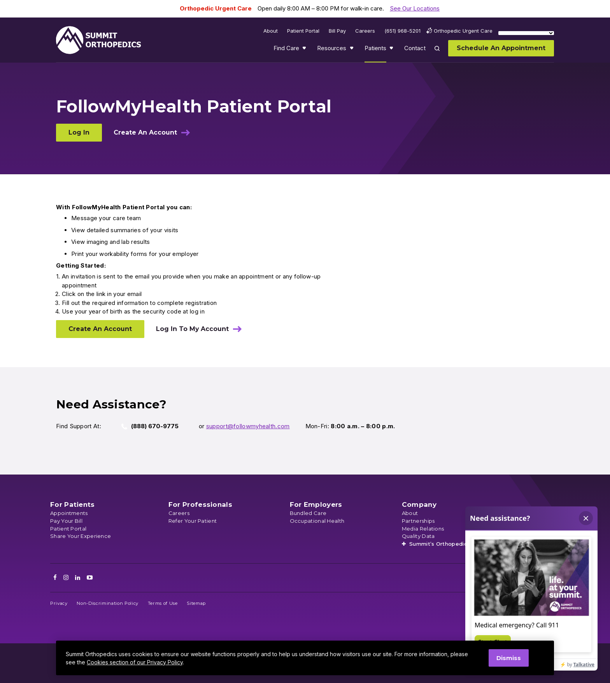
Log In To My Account (192, 329)
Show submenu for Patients (392, 49)
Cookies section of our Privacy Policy (135, 662)
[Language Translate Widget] (526, 33)
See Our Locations (415, 8)
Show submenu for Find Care (305, 49)
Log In (78, 132)
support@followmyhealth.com (248, 426)
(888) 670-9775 (155, 426)
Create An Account (145, 132)
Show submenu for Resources (352, 49)
